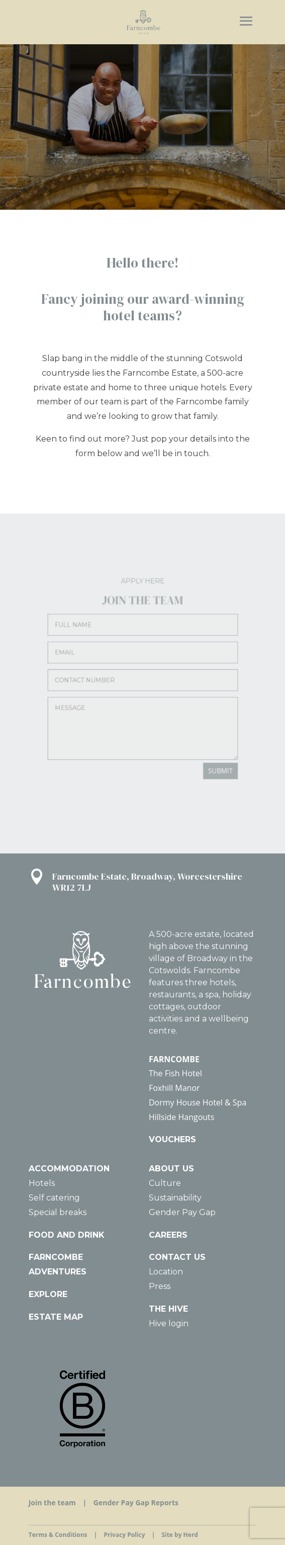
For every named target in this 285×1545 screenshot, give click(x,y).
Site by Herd (179, 1534)
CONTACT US (177, 1257)
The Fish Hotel (175, 1073)
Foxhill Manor (174, 1087)
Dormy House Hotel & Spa (197, 1102)
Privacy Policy (124, 1534)
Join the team (52, 1502)
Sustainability (175, 1198)
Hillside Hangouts (181, 1117)
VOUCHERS (172, 1139)
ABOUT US (171, 1168)
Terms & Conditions (58, 1534)
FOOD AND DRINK (67, 1235)
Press (159, 1286)
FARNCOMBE (174, 1059)
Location (166, 1271)
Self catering (54, 1198)
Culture (165, 1183)
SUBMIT (193, 741)
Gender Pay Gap (182, 1212)
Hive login (168, 1323)
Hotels (42, 1183)
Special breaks (57, 1212)
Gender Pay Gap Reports (135, 1502)
